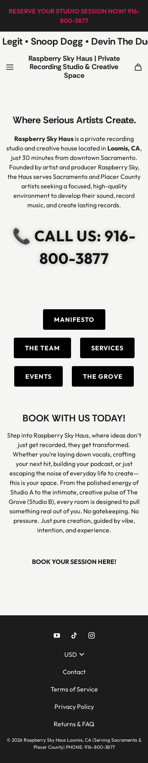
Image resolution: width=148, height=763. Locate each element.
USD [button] (74, 654)
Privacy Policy (74, 706)
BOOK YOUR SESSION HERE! (74, 562)
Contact (74, 672)
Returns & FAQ (74, 724)
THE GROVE (103, 376)
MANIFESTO (74, 319)
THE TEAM (42, 348)
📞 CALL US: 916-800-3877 (74, 247)
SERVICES (107, 348)
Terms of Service (74, 689)
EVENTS (38, 376)
